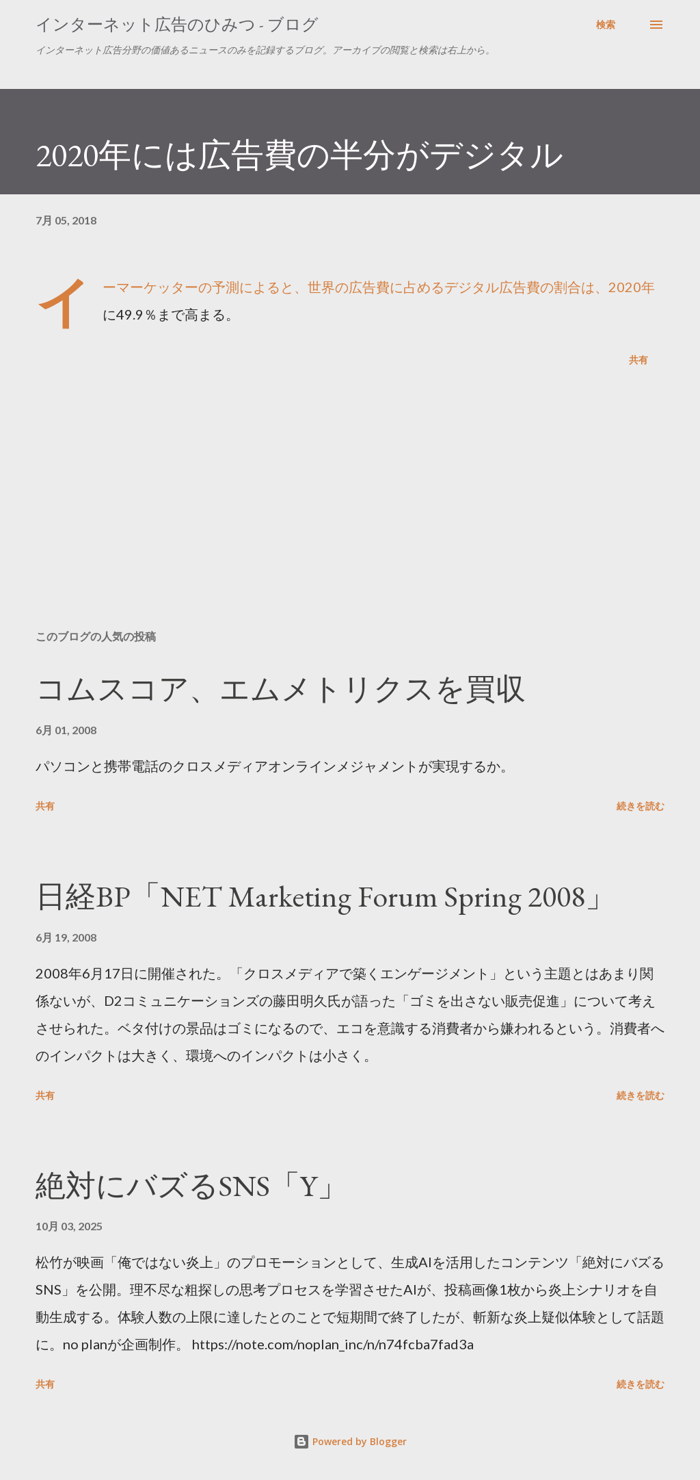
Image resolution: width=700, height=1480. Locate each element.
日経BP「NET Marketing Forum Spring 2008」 (325, 896)
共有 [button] (638, 359)
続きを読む (640, 806)
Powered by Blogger (350, 1441)
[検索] (605, 24)
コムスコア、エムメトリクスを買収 (281, 688)
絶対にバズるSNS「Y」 (191, 1185)
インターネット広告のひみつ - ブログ (177, 24)
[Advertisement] (350, 512)
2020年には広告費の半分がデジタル (299, 154)
